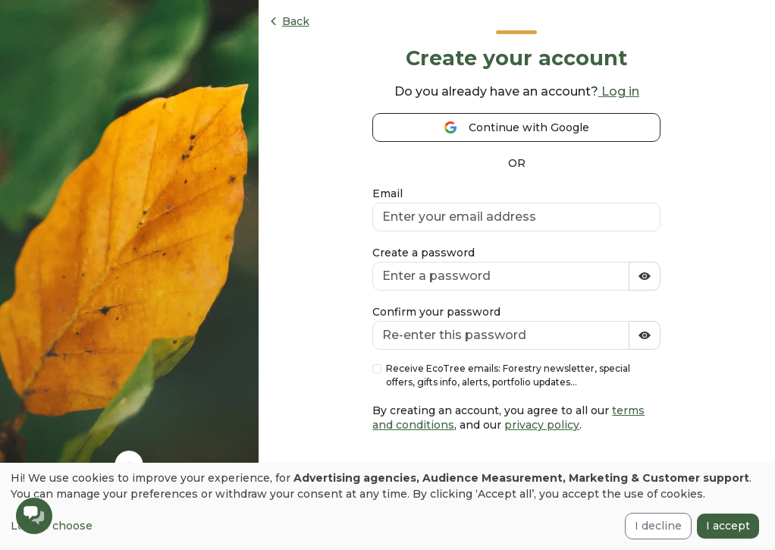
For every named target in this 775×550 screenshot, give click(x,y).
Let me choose (52, 526)
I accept (728, 526)
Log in (618, 91)
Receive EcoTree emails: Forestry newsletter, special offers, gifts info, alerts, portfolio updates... (508, 375)
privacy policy (541, 425)
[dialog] (387, 506)
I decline (658, 526)
